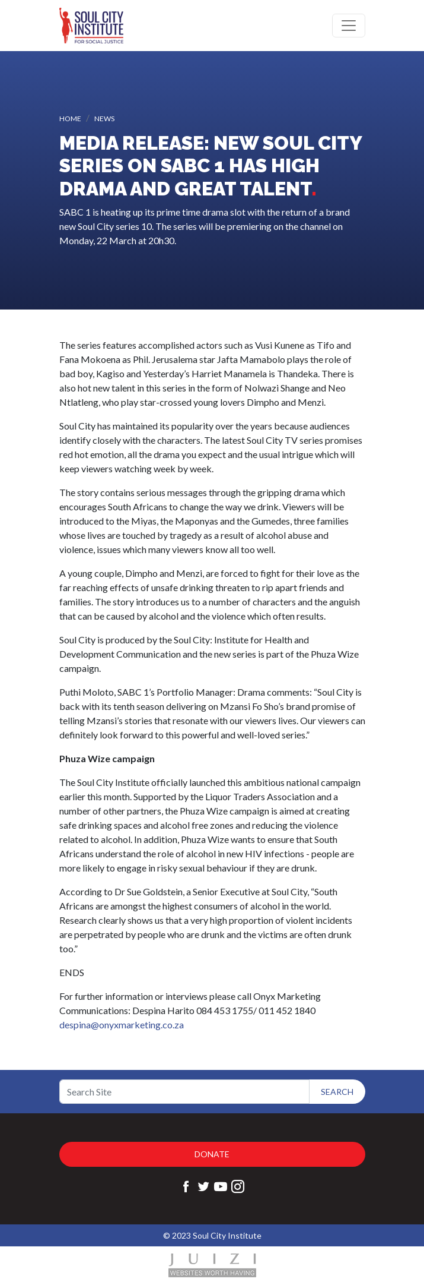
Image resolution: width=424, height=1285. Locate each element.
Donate (212, 1154)
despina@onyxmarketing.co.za (121, 1024)
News (104, 118)
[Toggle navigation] (348, 25)
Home (70, 118)
